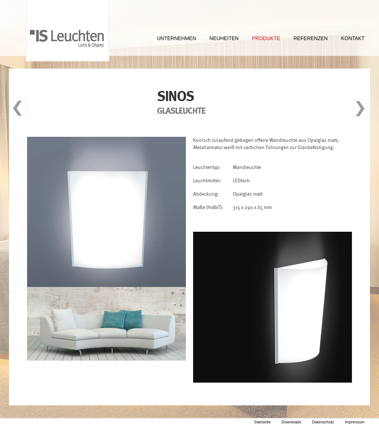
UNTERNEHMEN (176, 38)
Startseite (262, 422)
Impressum (355, 422)
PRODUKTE (266, 38)
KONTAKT (353, 38)
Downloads (291, 422)
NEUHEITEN (224, 38)
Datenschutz (323, 422)
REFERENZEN (310, 38)
